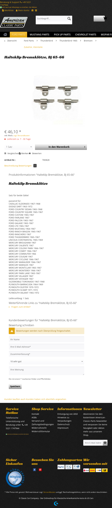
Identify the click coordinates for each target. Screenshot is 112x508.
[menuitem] (54, 20)
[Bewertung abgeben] (46, 361)
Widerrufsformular (41, 431)
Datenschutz (63, 424)
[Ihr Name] (46, 339)
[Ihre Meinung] (46, 371)
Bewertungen (28, 165)
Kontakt (35, 414)
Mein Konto (22, 10)
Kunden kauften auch (15, 399)
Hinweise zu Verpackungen (64, 419)
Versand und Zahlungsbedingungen (43, 422)
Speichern (15, 386)
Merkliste (8, 10)
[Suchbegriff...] (54, 19)
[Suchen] (69, 19)
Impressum (63, 427)
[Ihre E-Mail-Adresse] (46, 347)
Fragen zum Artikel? (20, 306)
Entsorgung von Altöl (67, 414)
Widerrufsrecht (39, 427)
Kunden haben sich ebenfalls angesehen (46, 399)
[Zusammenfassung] (46, 354)
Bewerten (35, 153)
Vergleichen (11, 153)
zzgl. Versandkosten (21, 135)
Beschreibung (11, 165)
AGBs (34, 417)
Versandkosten (49, 492)
